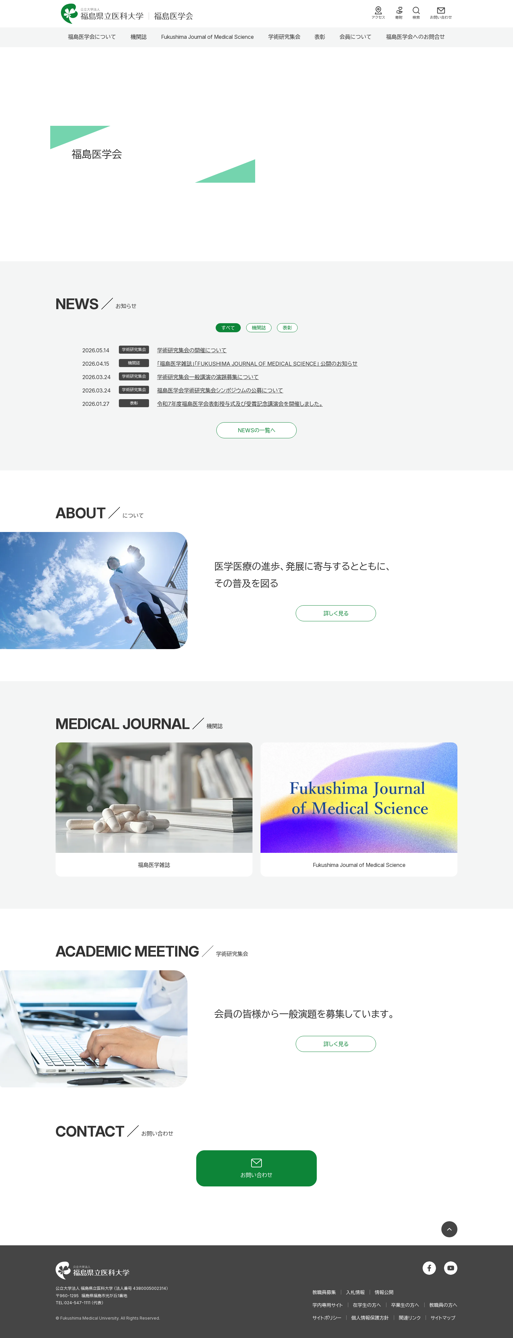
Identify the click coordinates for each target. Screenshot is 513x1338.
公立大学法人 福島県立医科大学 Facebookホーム (429, 1268)
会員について (356, 36)
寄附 (398, 17)
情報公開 (384, 1292)
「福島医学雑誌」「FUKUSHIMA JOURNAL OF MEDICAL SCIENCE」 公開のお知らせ (257, 363)
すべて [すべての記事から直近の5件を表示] (228, 328)
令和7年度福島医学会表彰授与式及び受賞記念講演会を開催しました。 (240, 403)
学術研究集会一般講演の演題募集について (208, 377)
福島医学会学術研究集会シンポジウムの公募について (220, 390)
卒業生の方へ (405, 1305)
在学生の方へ (367, 1305)
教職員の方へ (443, 1305)
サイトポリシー (326, 1318)
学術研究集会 (284, 36)
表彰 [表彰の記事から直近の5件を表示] (287, 328)
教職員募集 (324, 1292)
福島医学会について (92, 36)
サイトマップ (443, 1318)
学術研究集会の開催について (192, 350)
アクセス (378, 17)
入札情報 (355, 1292)
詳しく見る (336, 613)
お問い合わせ (441, 17)
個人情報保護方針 (370, 1318)
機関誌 (139, 36)
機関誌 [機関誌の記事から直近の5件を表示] (259, 328)
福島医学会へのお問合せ (415, 36)
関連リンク (410, 1318)
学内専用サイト (327, 1305)
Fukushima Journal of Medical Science (207, 36)
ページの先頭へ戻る (449, 1229)
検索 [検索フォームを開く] (416, 17)
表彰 (319, 36)
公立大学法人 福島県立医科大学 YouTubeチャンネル (450, 1268)
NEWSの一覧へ (257, 430)
